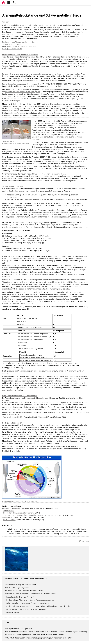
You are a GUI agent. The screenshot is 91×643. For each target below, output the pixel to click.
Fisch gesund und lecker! (12, 49)
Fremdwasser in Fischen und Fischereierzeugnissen (27, 609)
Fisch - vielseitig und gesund (17, 587)
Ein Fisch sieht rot (13, 612)
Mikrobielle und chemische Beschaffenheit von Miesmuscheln (31, 594)
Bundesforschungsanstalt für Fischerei (18, 513)
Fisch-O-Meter (9, 519)
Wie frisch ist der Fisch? (12, 417)
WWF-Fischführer (10, 517)
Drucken (85, 541)
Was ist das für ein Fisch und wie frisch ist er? (24, 591)
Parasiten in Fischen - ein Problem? (20, 597)
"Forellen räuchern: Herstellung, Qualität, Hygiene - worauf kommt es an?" (32, 515)
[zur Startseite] (3, 2)
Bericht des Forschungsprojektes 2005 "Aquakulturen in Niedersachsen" (35, 635)
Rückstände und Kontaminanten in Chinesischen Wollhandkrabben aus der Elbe (38, 606)
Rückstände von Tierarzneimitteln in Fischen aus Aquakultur (30, 600)
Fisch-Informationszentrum (14, 508)
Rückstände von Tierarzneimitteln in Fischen (20, 42)
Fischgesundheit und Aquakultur (19, 628)
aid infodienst (8, 510)
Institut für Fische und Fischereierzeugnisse (22, 92)
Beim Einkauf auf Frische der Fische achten (19, 46)
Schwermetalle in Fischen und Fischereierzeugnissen (27, 603)
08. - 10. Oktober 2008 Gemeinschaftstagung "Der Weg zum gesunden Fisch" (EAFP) (39, 638)
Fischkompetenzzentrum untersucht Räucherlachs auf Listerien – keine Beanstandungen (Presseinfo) (46, 632)
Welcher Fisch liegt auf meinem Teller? (21, 584)
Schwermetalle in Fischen (12, 44)
